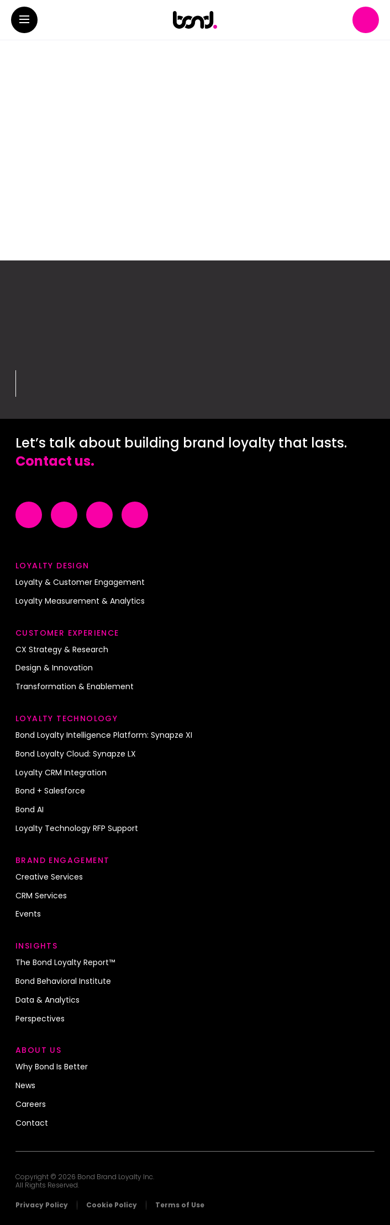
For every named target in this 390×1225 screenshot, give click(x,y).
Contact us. (54, 461)
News (25, 1086)
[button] (24, 20)
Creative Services (49, 877)
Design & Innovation (54, 668)
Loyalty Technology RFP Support (76, 829)
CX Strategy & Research (61, 650)
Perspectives (40, 1019)
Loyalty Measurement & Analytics (80, 601)
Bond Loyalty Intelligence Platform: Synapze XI (103, 736)
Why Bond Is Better (51, 1067)
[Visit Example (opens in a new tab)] (28, 515)
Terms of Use (179, 1205)
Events (28, 914)
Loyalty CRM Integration (61, 773)
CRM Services (41, 896)
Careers (30, 1105)
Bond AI (29, 810)
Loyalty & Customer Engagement (80, 583)
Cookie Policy (111, 1205)
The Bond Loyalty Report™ (65, 963)
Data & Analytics (47, 1000)
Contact (31, 1123)
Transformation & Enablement (74, 687)
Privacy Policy (41, 1205)
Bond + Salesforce (50, 791)
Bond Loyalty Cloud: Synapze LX (75, 754)
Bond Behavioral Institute (63, 982)
